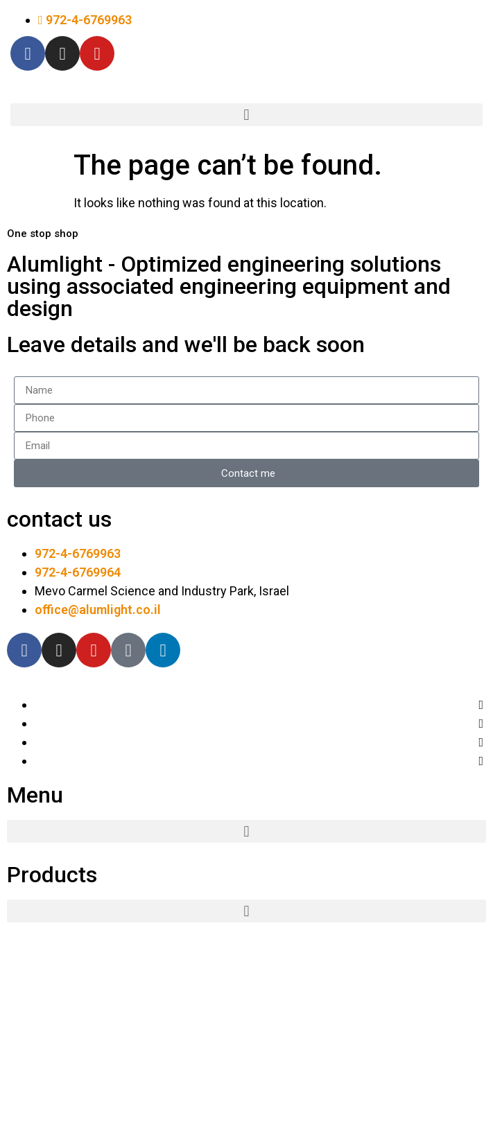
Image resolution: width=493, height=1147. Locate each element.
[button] (246, 114)
